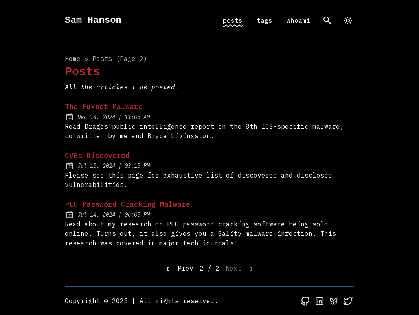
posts (233, 20)
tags (264, 20)
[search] (327, 20)
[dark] (348, 20)
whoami (298, 20)
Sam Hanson (93, 20)
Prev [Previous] (178, 269)
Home (73, 59)
